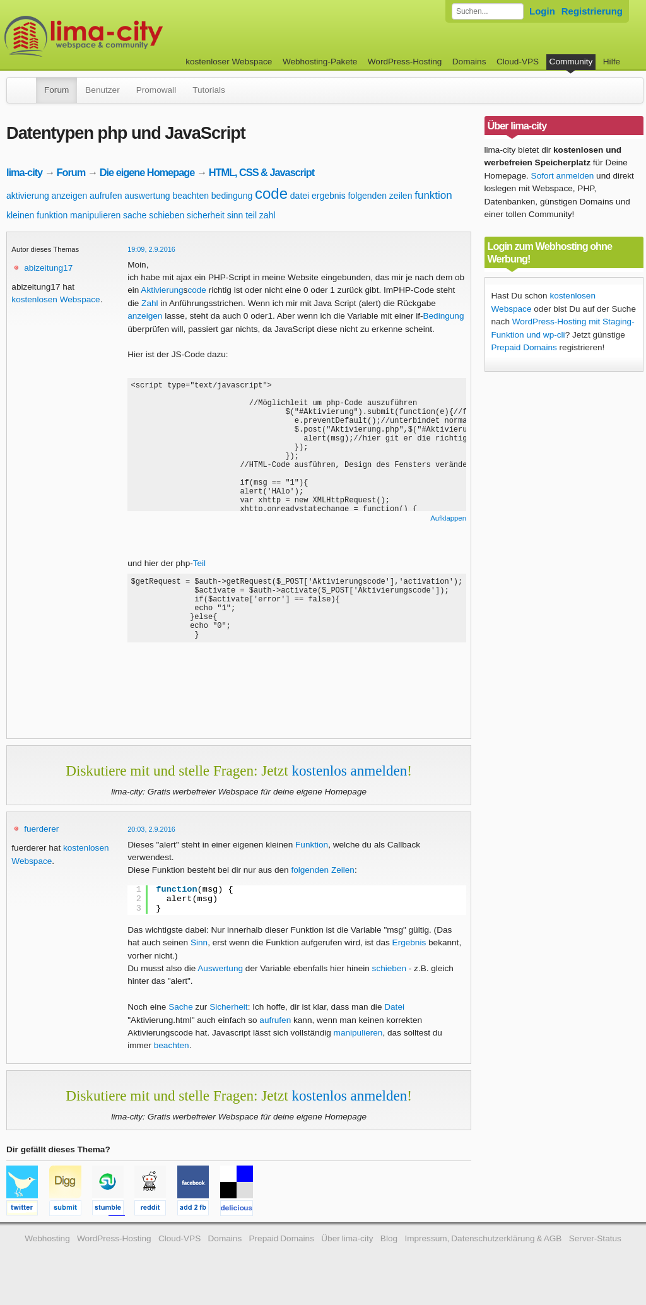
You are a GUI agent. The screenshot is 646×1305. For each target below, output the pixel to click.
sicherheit (206, 215)
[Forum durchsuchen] (488, 11)
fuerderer (41, 842)
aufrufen (106, 196)
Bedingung (443, 316)
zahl (267, 215)
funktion (433, 195)
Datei (394, 1020)
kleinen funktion (37, 215)
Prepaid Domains (524, 347)
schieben (166, 215)
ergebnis (329, 196)
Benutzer (102, 90)
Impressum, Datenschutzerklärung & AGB (482, 1251)
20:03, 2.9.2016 (151, 842)
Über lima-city (347, 1251)
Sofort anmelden (562, 175)
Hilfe (611, 61)
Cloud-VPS (517, 61)
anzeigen (69, 196)
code (271, 193)
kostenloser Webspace (228, 61)
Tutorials (208, 90)
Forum (56, 90)
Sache (180, 1020)
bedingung (231, 196)
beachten (190, 196)
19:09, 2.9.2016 (151, 249)
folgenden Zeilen (323, 883)
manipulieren (95, 215)
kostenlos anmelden (349, 784)
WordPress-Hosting (405, 61)
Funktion (311, 858)
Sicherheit (228, 1020)
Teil (199, 563)
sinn (235, 215)
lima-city (24, 172)
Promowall (156, 90)
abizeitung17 (48, 268)
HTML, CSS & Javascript (261, 172)
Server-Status (595, 1251)
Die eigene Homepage (147, 172)
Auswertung (220, 981)
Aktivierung (162, 290)
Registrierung (592, 11)
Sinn (199, 955)
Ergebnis (409, 955)
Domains (469, 61)
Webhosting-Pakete (320, 61)
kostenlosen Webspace (55, 299)
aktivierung (27, 196)
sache (134, 215)
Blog (388, 1251)
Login (542, 11)
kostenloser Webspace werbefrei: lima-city (130, 36)
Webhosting (47, 1251)
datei (299, 196)
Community (571, 61)
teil (251, 215)
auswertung (147, 196)
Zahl (149, 303)
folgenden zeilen (380, 196)
